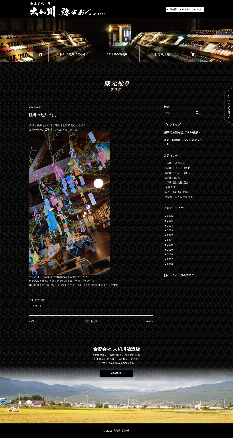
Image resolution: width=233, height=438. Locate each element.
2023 (170, 230)
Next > (149, 321)
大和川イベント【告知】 (179, 168)
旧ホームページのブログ (179, 275)
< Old (32, 321)
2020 (170, 244)
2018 (170, 254)
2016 (170, 264)
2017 (170, 259)
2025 (170, 220)
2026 (170, 216)
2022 (170, 235)
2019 (170, 249)
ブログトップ (172, 124)
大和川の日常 (36, 300)
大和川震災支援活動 (176, 182)
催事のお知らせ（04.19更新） (182, 132)
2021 (170, 240)
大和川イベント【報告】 (179, 172)
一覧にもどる (90, 321)
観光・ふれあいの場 (176, 192)
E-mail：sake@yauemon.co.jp (116, 363)
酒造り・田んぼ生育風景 (179, 196)
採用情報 (170, 187)
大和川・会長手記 (175, 163)
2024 (170, 225)
